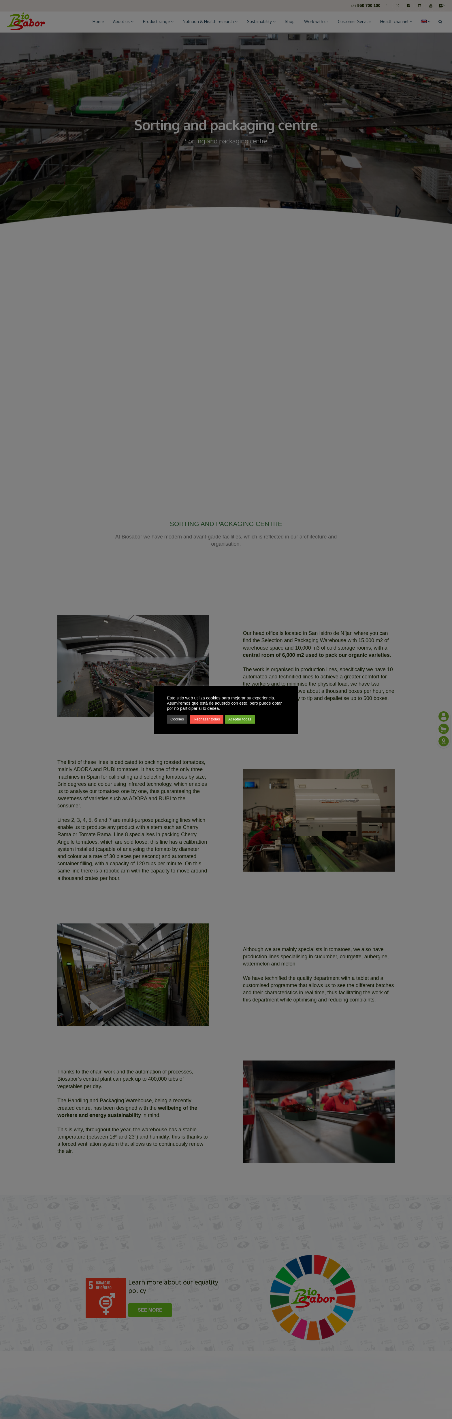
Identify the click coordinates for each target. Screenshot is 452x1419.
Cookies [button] (177, 719)
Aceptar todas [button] (239, 719)
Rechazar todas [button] (207, 719)
